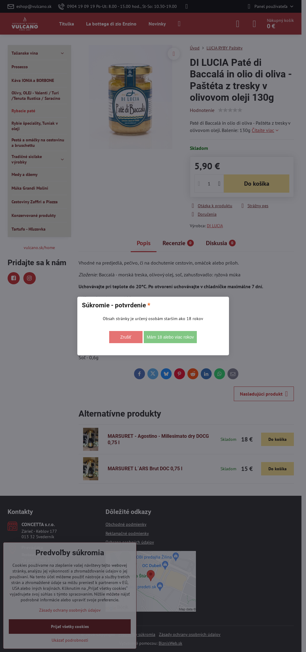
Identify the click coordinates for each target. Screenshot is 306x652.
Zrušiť (125, 337)
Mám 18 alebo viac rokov (170, 337)
